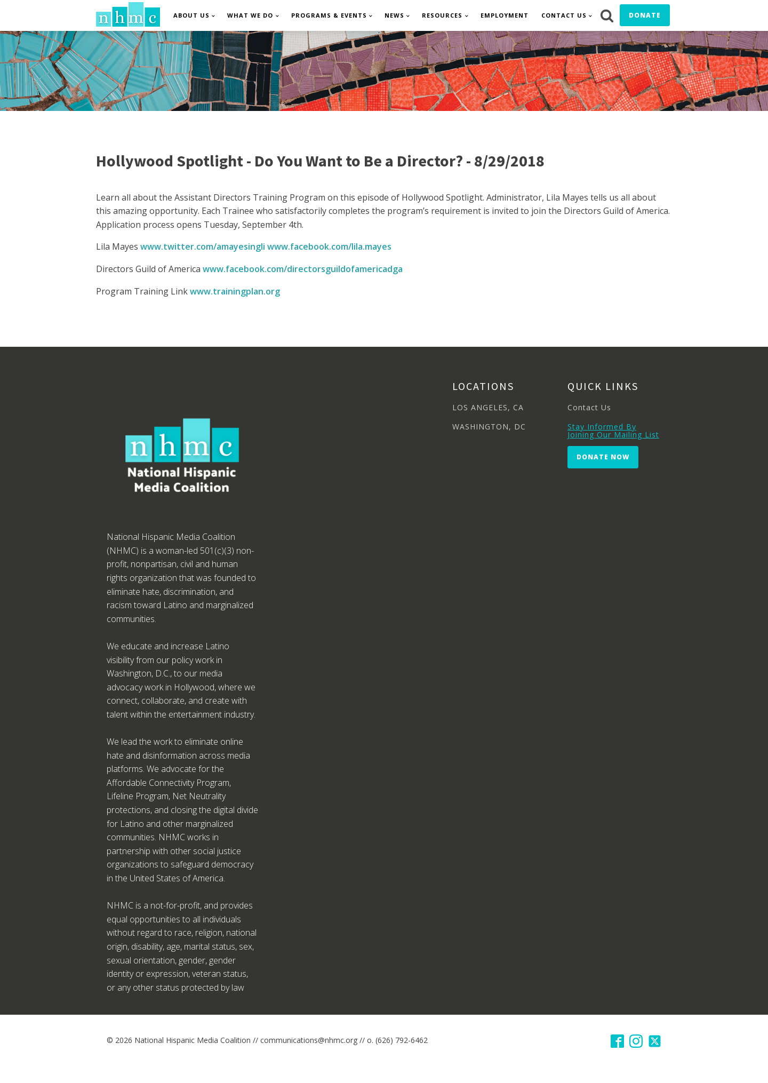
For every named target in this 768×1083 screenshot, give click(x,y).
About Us (191, 15)
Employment (505, 15)
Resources (442, 15)
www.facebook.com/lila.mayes (329, 246)
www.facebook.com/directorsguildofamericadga (303, 269)
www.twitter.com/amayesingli (202, 246)
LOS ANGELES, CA (488, 407)
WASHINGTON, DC (489, 427)
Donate (645, 15)
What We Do (250, 15)
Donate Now (603, 456)
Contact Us (564, 15)
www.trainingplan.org (235, 291)
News (394, 15)
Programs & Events (329, 15)
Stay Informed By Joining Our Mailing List (613, 431)
